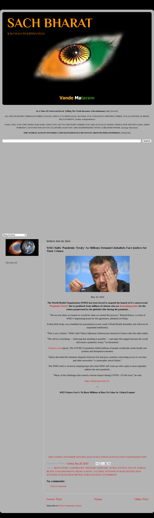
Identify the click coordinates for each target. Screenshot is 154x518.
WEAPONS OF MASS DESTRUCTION (123, 471)
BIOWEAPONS (61, 468)
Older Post (141, 499)
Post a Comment (58, 486)
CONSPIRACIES (76, 468)
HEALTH (132, 468)
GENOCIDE (102, 468)
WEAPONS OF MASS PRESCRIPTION (64, 475)
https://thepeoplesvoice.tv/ (97, 381)
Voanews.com (54, 348)
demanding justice (129, 306)
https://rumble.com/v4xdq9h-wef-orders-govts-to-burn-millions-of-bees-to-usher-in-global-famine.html (97, 457)
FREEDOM (90, 468)
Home (98, 499)
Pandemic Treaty (58, 306)
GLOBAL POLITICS (118, 468)
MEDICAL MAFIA (84, 471)
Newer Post (54, 499)
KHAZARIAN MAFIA (65, 471)
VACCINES (99, 471)
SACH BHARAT (50, 23)
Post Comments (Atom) (70, 506)
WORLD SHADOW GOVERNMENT (100, 475)
